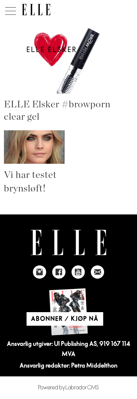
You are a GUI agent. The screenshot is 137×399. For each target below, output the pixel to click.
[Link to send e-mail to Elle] (97, 272)
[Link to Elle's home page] (68, 242)
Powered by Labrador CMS (68, 387)
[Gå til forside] (36, 9)
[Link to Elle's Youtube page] (78, 272)
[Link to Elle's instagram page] (39, 272)
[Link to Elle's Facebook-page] (58, 272)
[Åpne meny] (9, 9)
